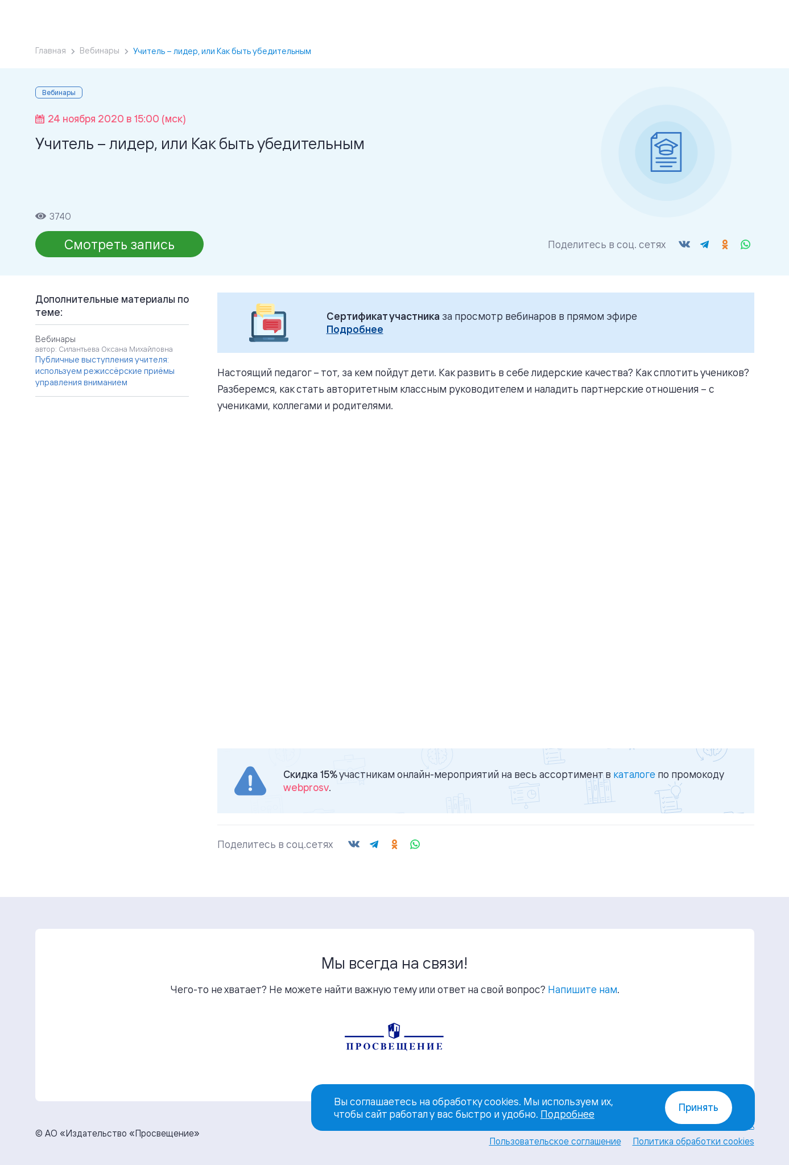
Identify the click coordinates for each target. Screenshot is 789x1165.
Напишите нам (582, 989)
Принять (698, 1107)
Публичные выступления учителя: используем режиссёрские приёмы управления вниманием (105, 371)
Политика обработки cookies (693, 1141)
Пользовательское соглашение (555, 1141)
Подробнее (355, 329)
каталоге (634, 774)
